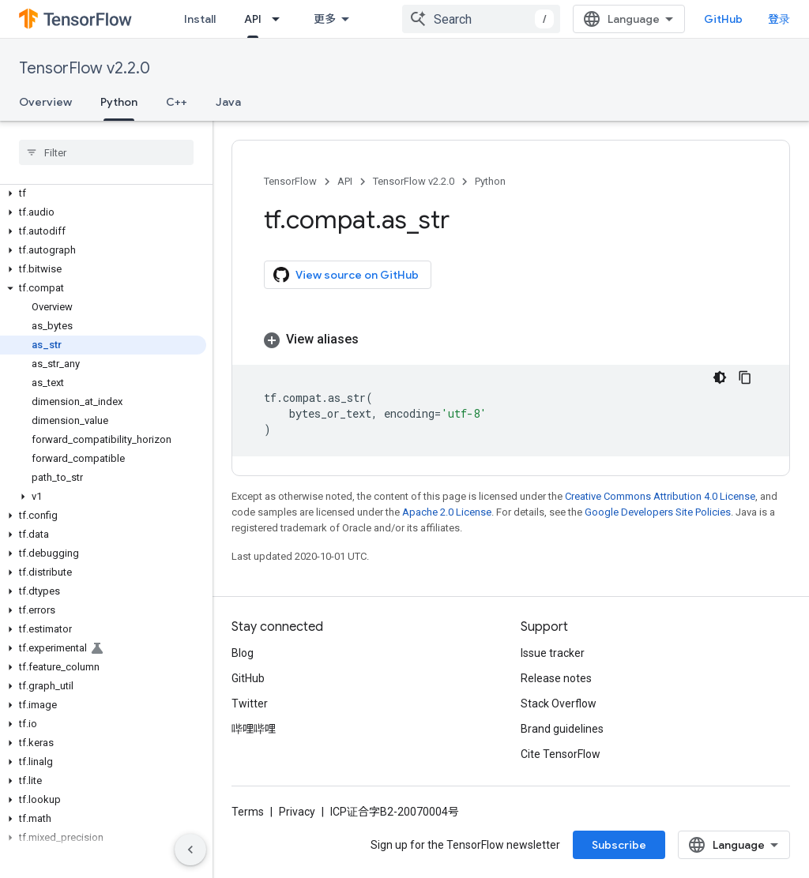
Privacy (297, 811)
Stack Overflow (558, 703)
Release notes (556, 678)
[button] (103, 193)
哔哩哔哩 (253, 728)
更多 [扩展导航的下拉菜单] (325, 19)
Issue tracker (553, 653)
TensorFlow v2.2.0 (84, 68)
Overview (45, 102)
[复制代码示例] (745, 377)
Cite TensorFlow (560, 754)
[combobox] (481, 19)
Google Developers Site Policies (658, 512)
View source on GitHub (346, 275)
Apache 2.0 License (446, 512)
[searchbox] (106, 152)
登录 (779, 19)
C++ (176, 102)
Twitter (249, 703)
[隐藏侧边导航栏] (190, 849)
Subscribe (619, 845)
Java (228, 102)
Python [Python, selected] (118, 102)
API (344, 181)
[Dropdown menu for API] (280, 19)
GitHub (723, 19)
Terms (247, 811)
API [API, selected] (253, 19)
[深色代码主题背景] (719, 377)
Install (200, 19)
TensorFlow (290, 181)
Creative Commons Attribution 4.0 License (660, 496)
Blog (242, 653)
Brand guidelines (562, 728)
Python (490, 181)
